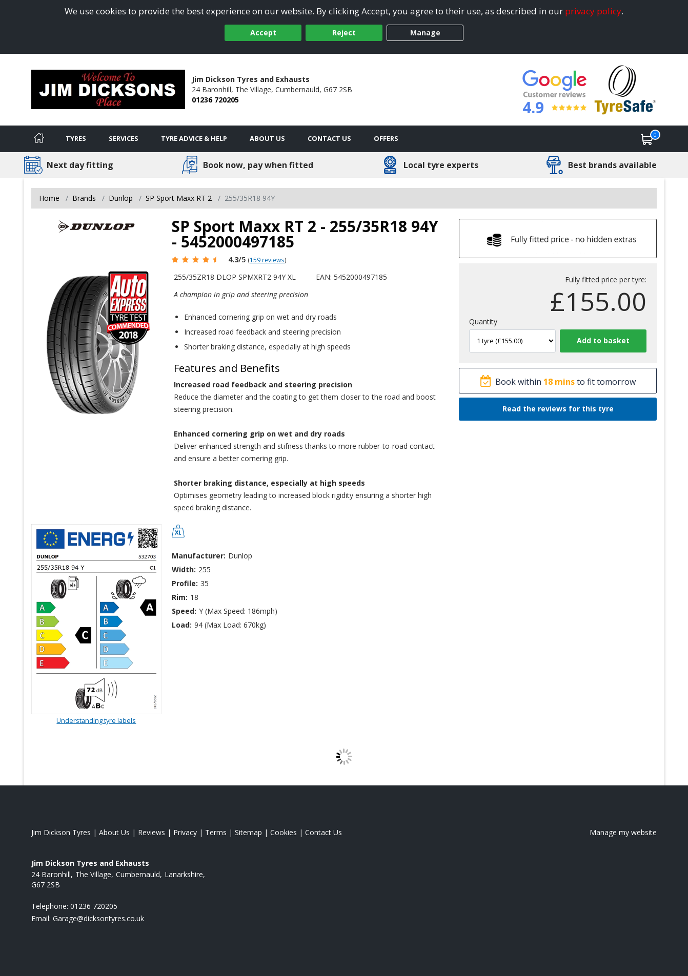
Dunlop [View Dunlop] (121, 198)
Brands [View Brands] (84, 198)
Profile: (185, 583)
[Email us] (98, 918)
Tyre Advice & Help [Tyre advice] (194, 138)
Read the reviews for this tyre (558, 408)
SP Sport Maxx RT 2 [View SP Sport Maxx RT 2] (179, 198)
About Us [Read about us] (114, 832)
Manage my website (623, 832)
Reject (344, 32)
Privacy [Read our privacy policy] (185, 832)
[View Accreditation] (625, 89)
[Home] (39, 139)
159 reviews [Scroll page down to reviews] (267, 260)
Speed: (184, 611)
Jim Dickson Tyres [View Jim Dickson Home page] (61, 832)
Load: (182, 625)
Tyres (76, 138)
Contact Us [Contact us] (329, 138)
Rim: (180, 597)
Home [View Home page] (49, 198)
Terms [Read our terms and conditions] (216, 832)
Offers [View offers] (386, 138)
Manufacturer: (199, 555)
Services (123, 138)
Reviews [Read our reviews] (151, 832)
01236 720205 (215, 100)
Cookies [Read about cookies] (283, 832)
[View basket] (647, 139)
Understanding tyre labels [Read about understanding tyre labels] (96, 720)
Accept (263, 32)
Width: (184, 569)
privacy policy (593, 11)
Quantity (483, 321)
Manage (425, 32)
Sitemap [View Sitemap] (248, 832)
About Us (267, 138)
